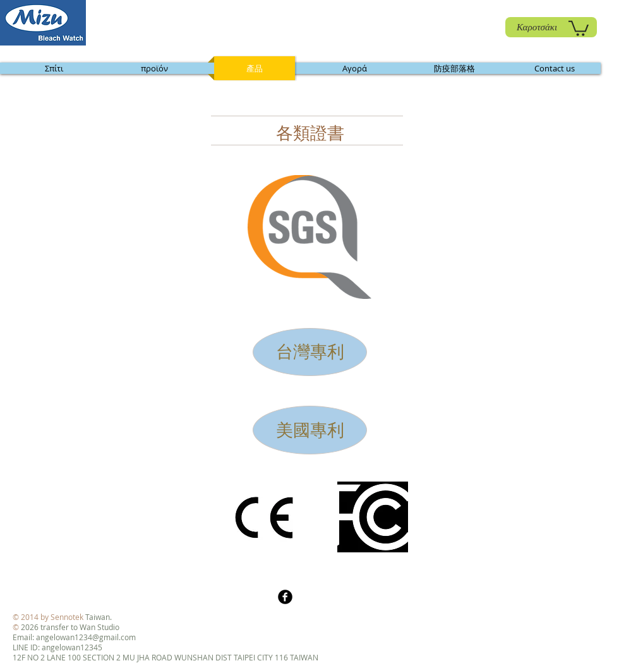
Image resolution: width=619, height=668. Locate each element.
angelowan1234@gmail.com (86, 637)
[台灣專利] (310, 352)
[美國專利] (310, 430)
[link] (578, 27)
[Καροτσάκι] (551, 27)
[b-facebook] (285, 597)
